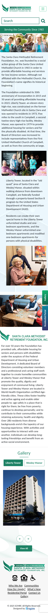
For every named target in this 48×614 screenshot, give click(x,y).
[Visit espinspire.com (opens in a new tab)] (30, 608)
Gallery (45, 297)
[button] (20, 538)
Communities (31, 585)
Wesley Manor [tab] (34, 462)
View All (24, 548)
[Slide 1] (24, 49)
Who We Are (15, 585)
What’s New (34, 589)
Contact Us (34, 592)
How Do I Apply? (16, 589)
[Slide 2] (27, 49)
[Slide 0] (21, 49)
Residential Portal (45, 318)
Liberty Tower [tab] (13, 462)
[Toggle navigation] (42, 8)
